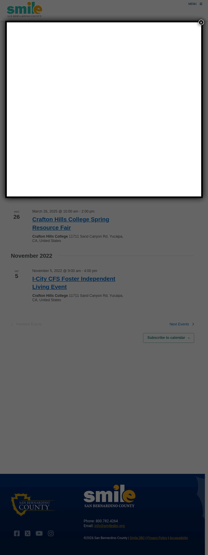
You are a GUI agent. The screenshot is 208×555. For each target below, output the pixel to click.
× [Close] (201, 22)
